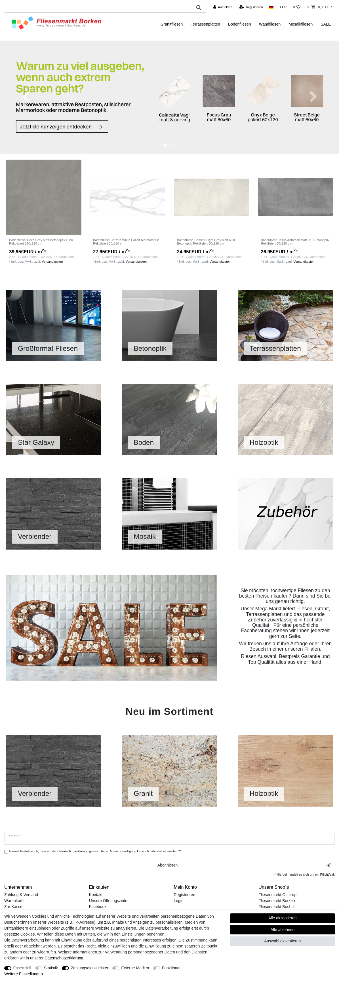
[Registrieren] (251, 7)
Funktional (171, 968)
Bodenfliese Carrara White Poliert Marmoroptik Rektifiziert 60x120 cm (126, 241)
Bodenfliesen (239, 24)
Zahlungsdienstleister (89, 968)
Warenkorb (14, 900)
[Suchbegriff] (97, 7)
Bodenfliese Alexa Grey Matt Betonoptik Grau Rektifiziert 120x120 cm (41, 241)
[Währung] (283, 7)
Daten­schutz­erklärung (64, 958)
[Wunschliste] (297, 7)
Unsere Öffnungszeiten (109, 900)
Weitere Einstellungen (23, 974)
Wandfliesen (270, 24)
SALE (326, 24)
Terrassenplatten (205, 24)
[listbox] (43, 197)
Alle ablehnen (282, 929)
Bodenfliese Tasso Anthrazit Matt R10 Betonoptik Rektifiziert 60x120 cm (295, 241)
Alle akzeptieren (282, 918)
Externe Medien (135, 968)
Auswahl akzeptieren (282, 941)
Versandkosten (52, 261)
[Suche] (198, 7)
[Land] (271, 7)
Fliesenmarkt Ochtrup (277, 894)
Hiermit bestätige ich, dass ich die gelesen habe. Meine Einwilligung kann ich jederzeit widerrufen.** (95, 851)
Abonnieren (243, 865)
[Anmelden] (222, 7)
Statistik (51, 968)
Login (179, 900)
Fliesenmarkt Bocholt (277, 906)
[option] (169, 96)
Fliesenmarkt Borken (276, 900)
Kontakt (95, 894)
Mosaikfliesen (301, 24)
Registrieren (184, 894)
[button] (25, 96)
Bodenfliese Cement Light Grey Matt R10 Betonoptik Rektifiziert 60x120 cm (206, 241)
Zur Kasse (13, 906)
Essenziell (22, 968)
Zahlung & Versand (21, 894)
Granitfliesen (172, 24)
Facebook (97, 906)
